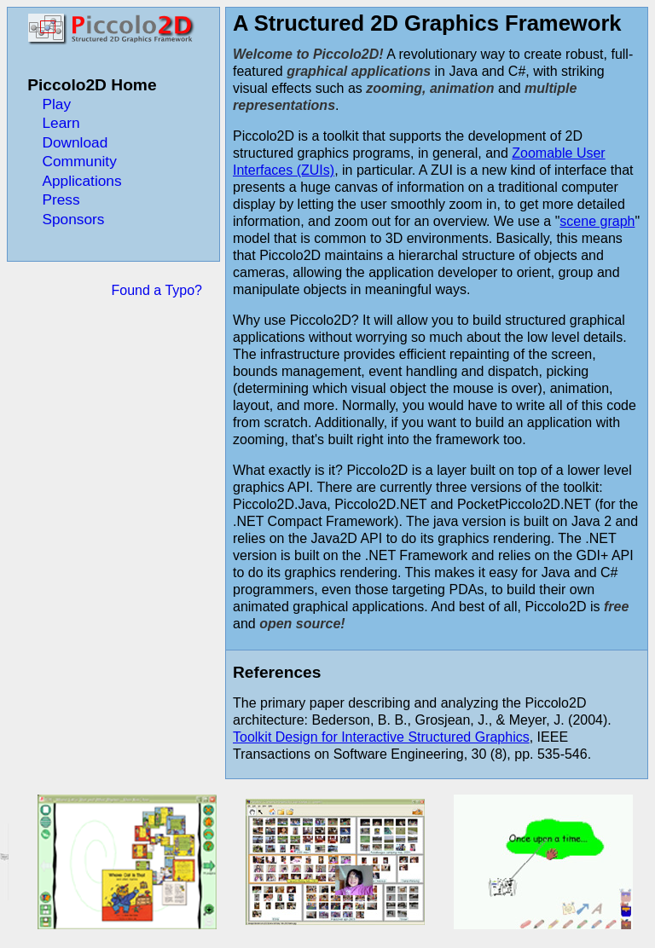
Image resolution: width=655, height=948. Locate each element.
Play (56, 104)
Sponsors (73, 219)
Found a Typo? (157, 290)
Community (79, 161)
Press (60, 199)
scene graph (597, 221)
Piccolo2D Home (91, 85)
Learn (60, 122)
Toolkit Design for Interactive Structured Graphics (381, 737)
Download (74, 142)
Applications (81, 180)
